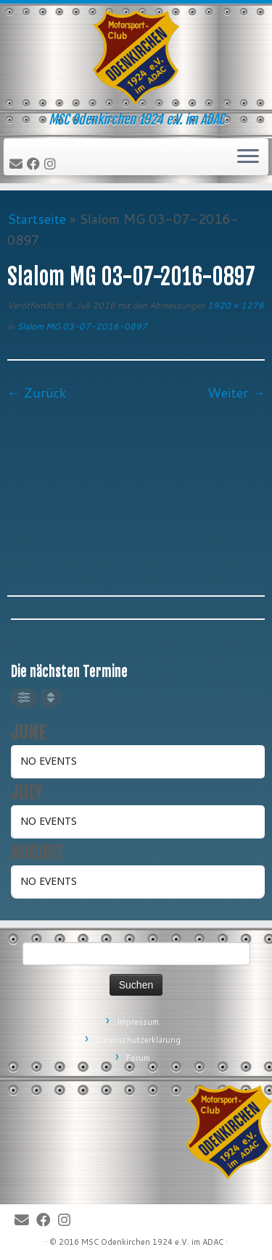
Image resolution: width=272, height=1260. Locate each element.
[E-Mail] (18, 164)
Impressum (138, 1022)
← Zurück (37, 392)
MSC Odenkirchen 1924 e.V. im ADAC (152, 1242)
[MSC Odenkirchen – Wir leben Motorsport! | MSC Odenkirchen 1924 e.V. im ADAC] (136, 58)
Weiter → (236, 392)
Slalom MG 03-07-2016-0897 (81, 326)
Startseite (36, 218)
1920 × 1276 (234, 305)
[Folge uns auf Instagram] (52, 164)
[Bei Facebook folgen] (35, 164)
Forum (138, 1058)
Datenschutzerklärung (138, 1040)
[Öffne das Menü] (248, 157)
